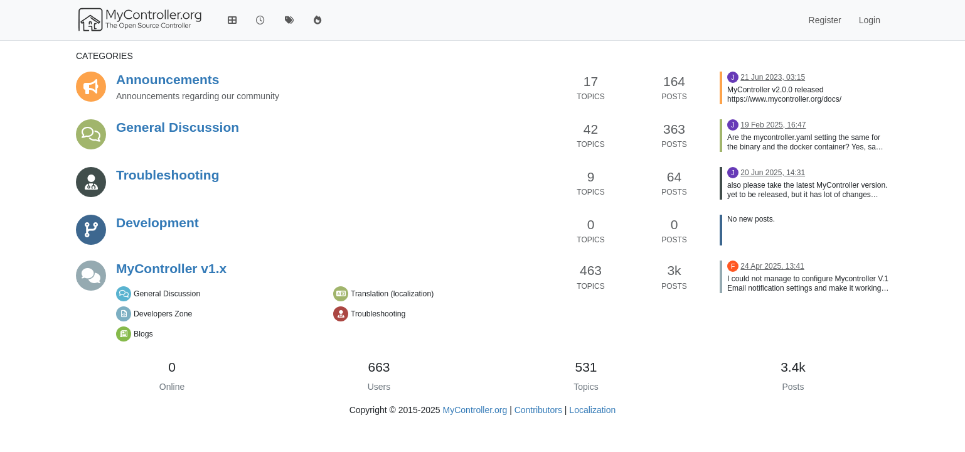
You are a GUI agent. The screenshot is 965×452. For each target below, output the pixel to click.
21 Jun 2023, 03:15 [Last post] (772, 77)
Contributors (538, 410)
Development (157, 222)
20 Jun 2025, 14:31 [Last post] (772, 172)
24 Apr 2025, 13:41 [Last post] (772, 266)
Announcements (168, 79)
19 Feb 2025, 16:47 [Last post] (773, 125)
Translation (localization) (392, 293)
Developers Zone (163, 313)
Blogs (143, 334)
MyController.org (475, 410)
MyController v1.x (171, 268)
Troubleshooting (167, 175)
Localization (592, 410)
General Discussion (177, 127)
